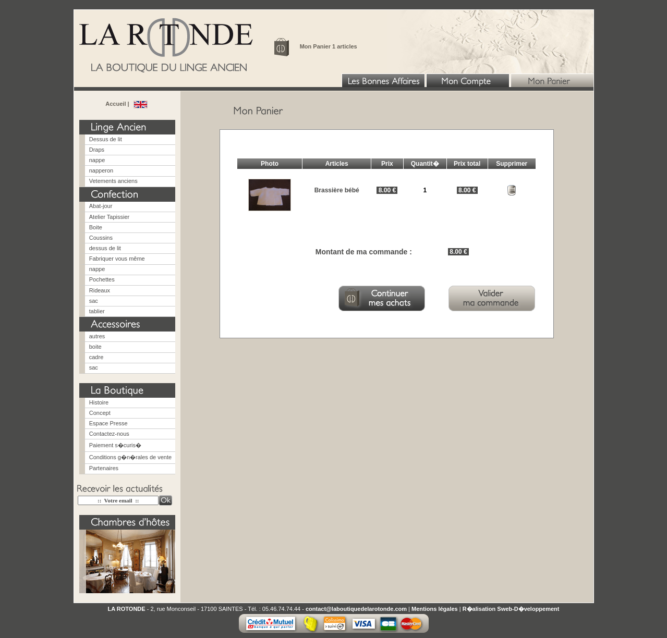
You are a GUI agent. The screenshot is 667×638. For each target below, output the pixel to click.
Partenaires (103, 468)
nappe (97, 160)
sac (93, 301)
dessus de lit (105, 248)
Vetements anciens (113, 181)
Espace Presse (108, 423)
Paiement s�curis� (115, 445)
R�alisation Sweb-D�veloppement (511, 609)
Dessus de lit (105, 139)
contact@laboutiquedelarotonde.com (356, 609)
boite (95, 346)
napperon (101, 170)
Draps (96, 149)
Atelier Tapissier (109, 217)
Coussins (101, 238)
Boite (95, 227)
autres (97, 336)
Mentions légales (434, 609)
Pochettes (102, 279)
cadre (96, 357)
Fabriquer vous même (117, 258)
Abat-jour (101, 206)
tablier (97, 311)
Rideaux (99, 290)
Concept (100, 413)
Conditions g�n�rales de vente (130, 457)
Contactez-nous (109, 434)
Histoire (98, 402)
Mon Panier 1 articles (328, 46)
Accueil (116, 104)
